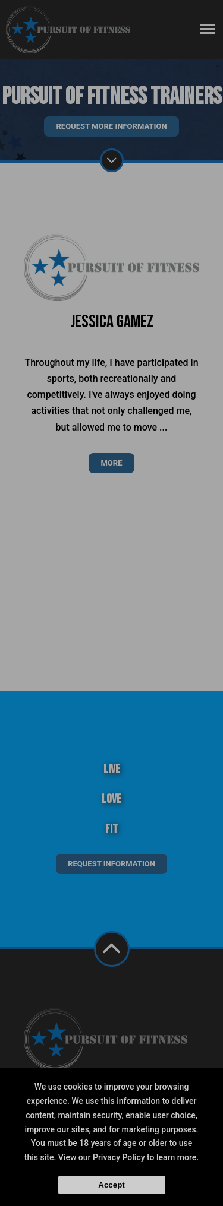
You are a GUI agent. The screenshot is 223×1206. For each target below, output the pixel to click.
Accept (111, 1184)
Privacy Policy (119, 1157)
